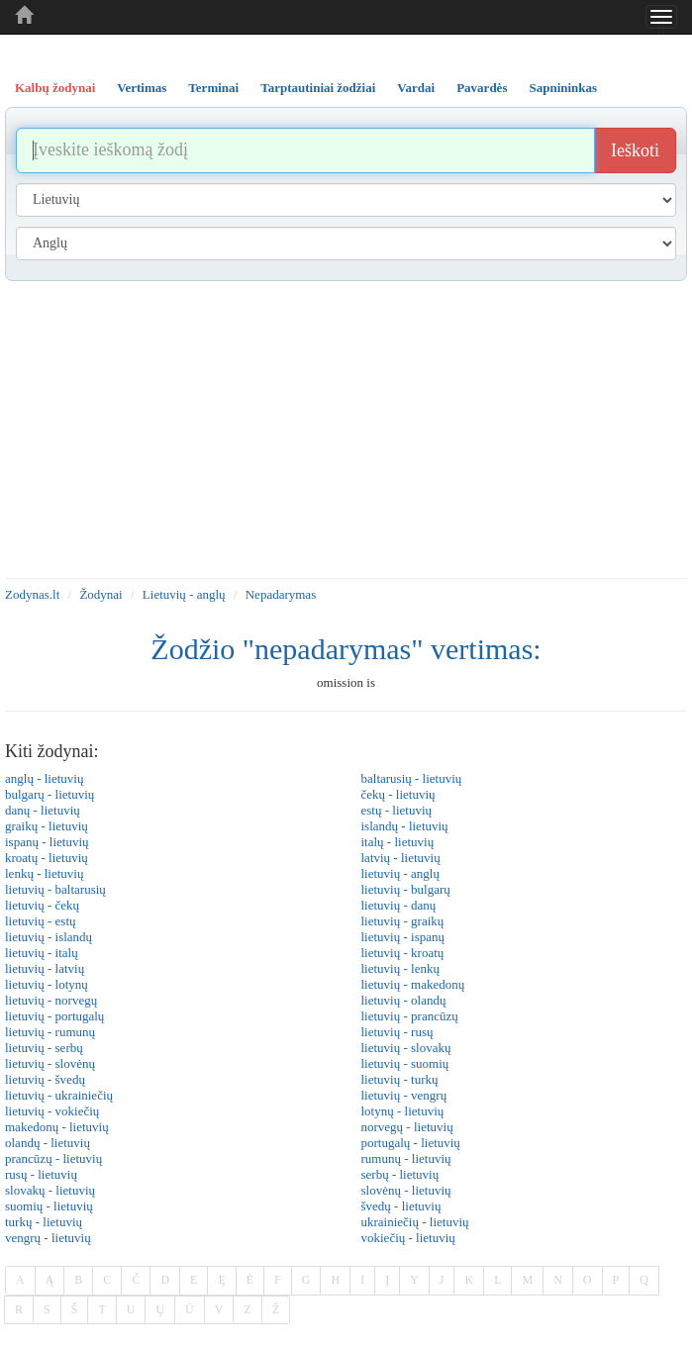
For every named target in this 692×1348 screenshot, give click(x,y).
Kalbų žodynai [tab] (55, 87)
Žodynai (100, 594)
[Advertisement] (346, 429)
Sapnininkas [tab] (563, 87)
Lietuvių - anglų (184, 594)
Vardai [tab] (416, 87)
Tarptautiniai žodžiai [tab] (317, 87)
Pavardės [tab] (481, 87)
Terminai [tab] (213, 87)
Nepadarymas (281, 594)
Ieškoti (635, 150)
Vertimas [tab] (141, 87)
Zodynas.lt (32, 594)
